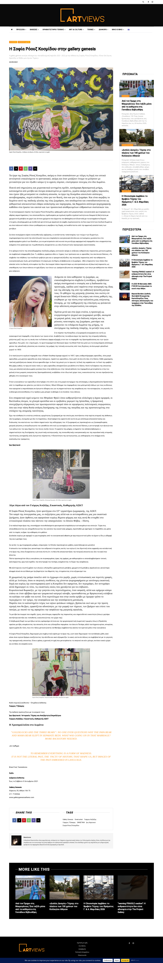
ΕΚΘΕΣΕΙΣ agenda (24, 42)
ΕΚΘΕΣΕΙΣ (13, 42)
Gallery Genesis (68, 819)
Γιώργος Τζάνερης (69, 822)
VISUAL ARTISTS (127, 145)
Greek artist (79, 819)
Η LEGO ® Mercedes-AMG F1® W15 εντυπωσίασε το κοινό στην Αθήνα (142, 286)
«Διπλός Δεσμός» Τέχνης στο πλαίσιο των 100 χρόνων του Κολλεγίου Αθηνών (136, 153)
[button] (143, 2)
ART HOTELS (126, 191)
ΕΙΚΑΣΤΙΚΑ (81, 822)
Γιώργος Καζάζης (90, 819)
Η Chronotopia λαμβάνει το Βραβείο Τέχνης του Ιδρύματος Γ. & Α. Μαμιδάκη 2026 (99, 906)
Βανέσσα (27, 837)
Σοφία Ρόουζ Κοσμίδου (71, 825)
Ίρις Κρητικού (91, 822)
